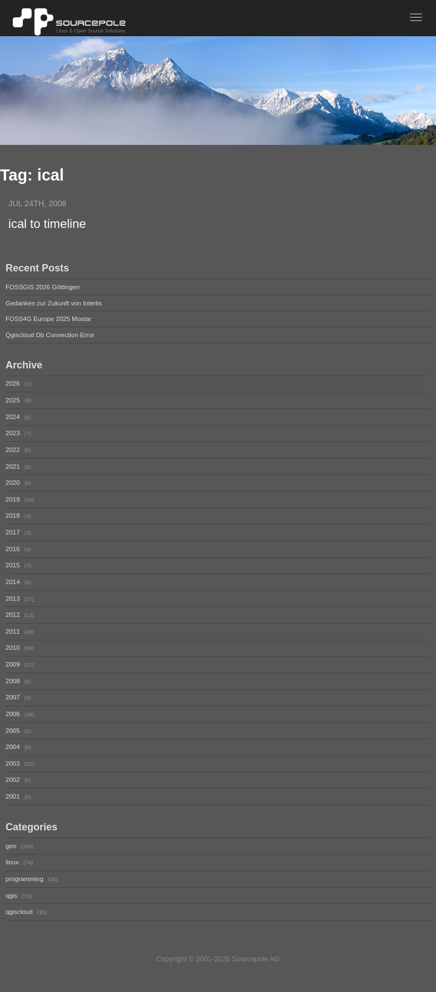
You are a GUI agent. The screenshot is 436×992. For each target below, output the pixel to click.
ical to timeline (47, 224)
